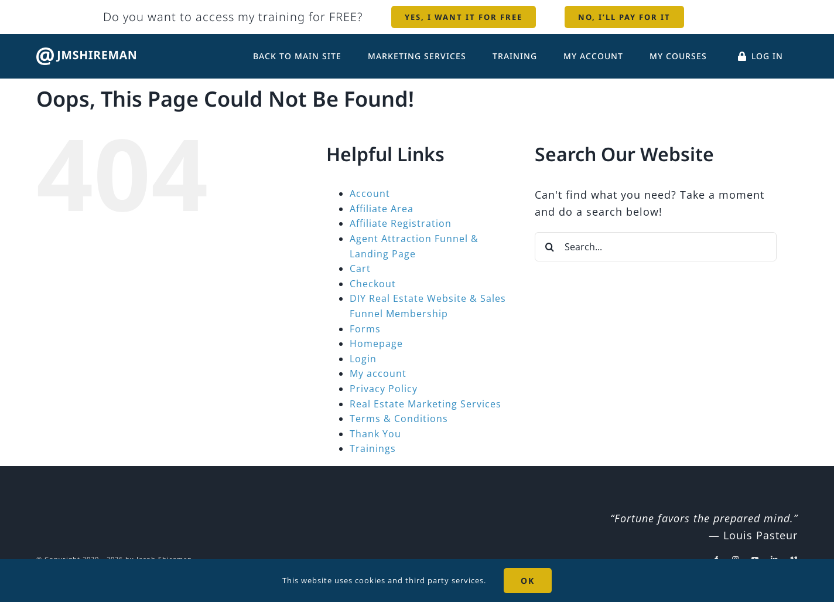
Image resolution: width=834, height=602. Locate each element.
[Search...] (656, 246)
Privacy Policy (384, 388)
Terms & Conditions (399, 418)
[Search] (549, 246)
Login (363, 358)
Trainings (373, 448)
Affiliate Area (381, 208)
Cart (360, 268)
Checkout (373, 283)
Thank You (375, 433)
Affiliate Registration (401, 223)
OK (528, 580)
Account (370, 193)
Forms (365, 328)
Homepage (376, 343)
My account (378, 373)
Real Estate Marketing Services (425, 403)
